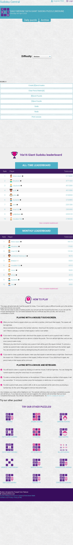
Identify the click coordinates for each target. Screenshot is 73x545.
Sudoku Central (10, 2)
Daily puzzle (30, 20)
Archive (45, 20)
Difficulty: (27, 56)
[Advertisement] (36, 37)
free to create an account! (55, 454)
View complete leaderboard (48, 281)
